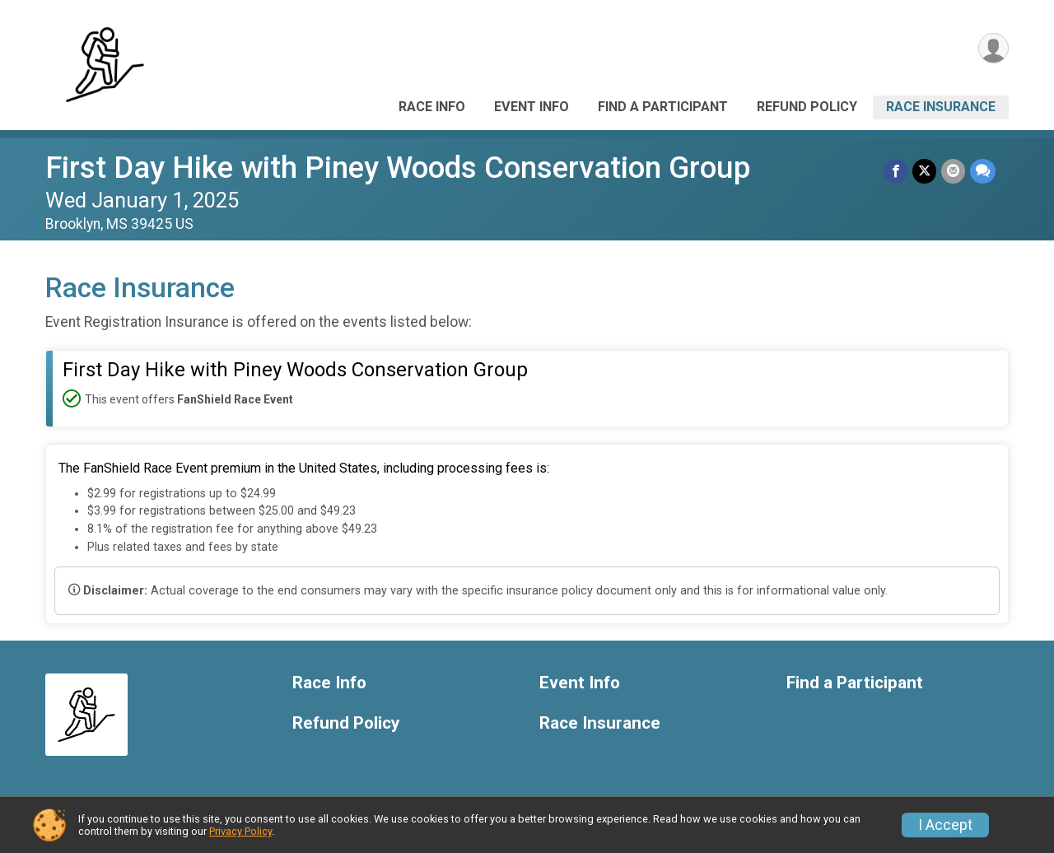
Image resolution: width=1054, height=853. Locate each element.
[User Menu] (993, 48)
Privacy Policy (240, 831)
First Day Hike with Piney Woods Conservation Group (397, 167)
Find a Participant (663, 106)
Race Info (432, 106)
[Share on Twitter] (924, 171)
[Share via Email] (953, 171)
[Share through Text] (983, 171)
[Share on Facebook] (895, 171)
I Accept (945, 825)
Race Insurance (941, 106)
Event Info (531, 106)
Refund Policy (807, 106)
